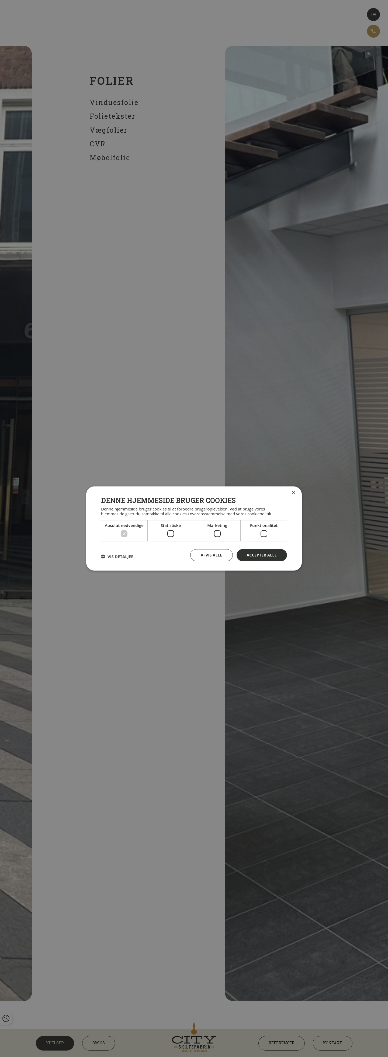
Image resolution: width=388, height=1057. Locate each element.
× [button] (293, 493)
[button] (117, 556)
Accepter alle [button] (262, 555)
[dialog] (194, 528)
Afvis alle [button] (211, 555)
